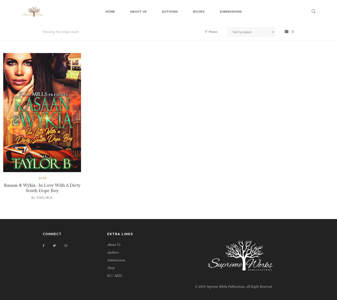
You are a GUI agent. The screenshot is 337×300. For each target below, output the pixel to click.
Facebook (43, 245)
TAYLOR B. (44, 202)
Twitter (54, 245)
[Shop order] (251, 32)
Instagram (65, 245)
